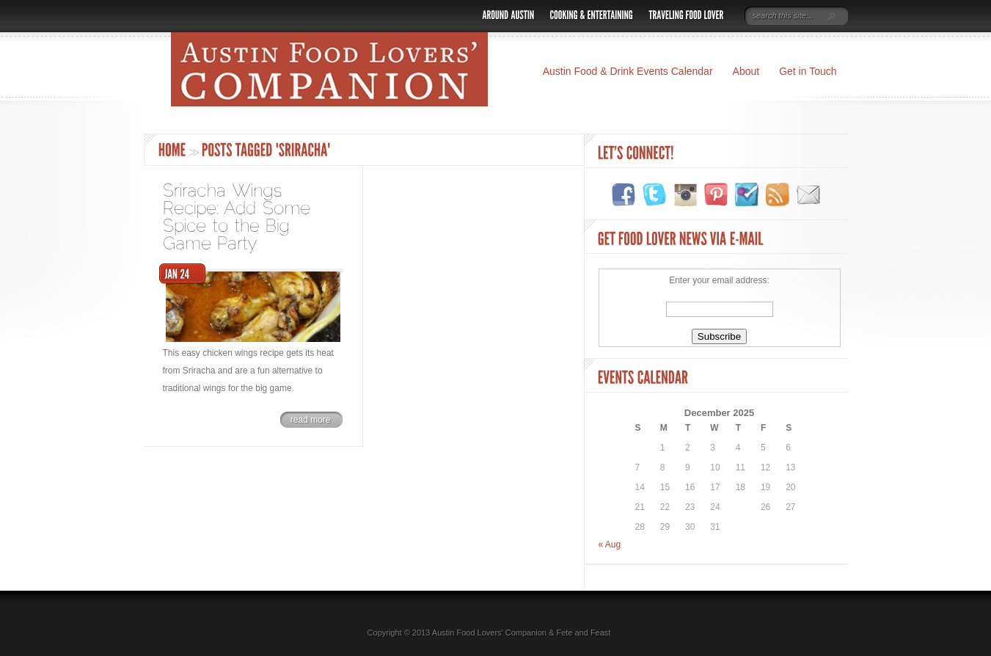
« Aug (610, 544)
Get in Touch (807, 71)
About (746, 71)
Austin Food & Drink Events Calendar (628, 71)
